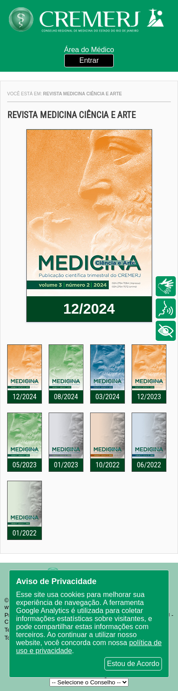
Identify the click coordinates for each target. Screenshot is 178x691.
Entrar (89, 60)
